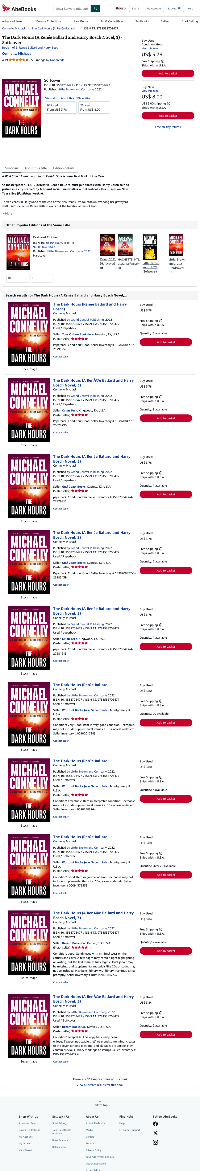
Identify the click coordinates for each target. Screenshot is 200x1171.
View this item (150, 48)
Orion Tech (69, 410)
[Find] (95, 8)
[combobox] (72, 8)
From (61, 107)
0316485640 (55, 242)
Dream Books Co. (74, 943)
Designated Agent (96, 1163)
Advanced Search (13, 21)
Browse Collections (48, 21)
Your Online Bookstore (78, 334)
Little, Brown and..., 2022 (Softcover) (151, 267)
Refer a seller (59, 1147)
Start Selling (190, 21)
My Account (154, 8)
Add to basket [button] (168, 73)
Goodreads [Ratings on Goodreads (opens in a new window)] (57, 60)
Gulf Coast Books (74, 486)
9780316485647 (44, 247)
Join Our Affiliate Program (61, 1131)
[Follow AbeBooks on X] (155, 1133)
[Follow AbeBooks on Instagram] (155, 1142)
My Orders (24, 1143)
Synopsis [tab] (11, 168)
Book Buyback (60, 1140)
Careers (90, 1136)
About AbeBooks (95, 1123)
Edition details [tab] (63, 168)
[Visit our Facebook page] (155, 1124)
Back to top (100, 1105)
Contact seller (60, 356)
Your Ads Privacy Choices (100, 1156)
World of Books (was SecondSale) (85, 710)
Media (89, 1129)
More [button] (8, 213)
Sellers (165, 21)
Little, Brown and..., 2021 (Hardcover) (177, 264)
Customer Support (129, 1129)
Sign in (136, 8)
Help (190, 8)
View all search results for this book (100, 1084)
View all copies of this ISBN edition (68, 98)
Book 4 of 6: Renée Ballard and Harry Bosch (30, 47)
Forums (90, 1143)
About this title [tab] (36, 168)
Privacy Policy (93, 1150)
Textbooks (142, 21)
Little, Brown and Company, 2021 (69, 251)
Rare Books (81, 21)
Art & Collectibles (111, 21)
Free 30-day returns (168, 126)
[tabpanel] (68, 194)
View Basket (25, 1150)
